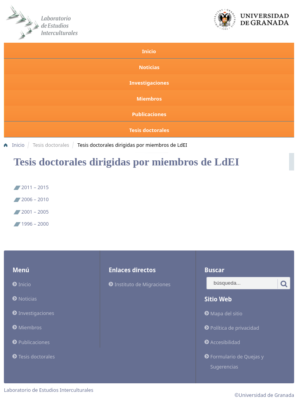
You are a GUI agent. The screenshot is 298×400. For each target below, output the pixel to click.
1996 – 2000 (35, 224)
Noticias (149, 67)
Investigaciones (149, 82)
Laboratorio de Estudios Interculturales (48, 390)
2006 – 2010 (35, 199)
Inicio (149, 51)
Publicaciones (149, 114)
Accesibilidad (225, 342)
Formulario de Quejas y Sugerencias (236, 361)
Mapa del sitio (226, 313)
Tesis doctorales (149, 130)
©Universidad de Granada (265, 395)
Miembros (149, 98)
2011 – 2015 (35, 187)
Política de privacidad (234, 328)
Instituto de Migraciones (142, 284)
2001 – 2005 (35, 212)
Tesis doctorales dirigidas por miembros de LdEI (132, 145)
